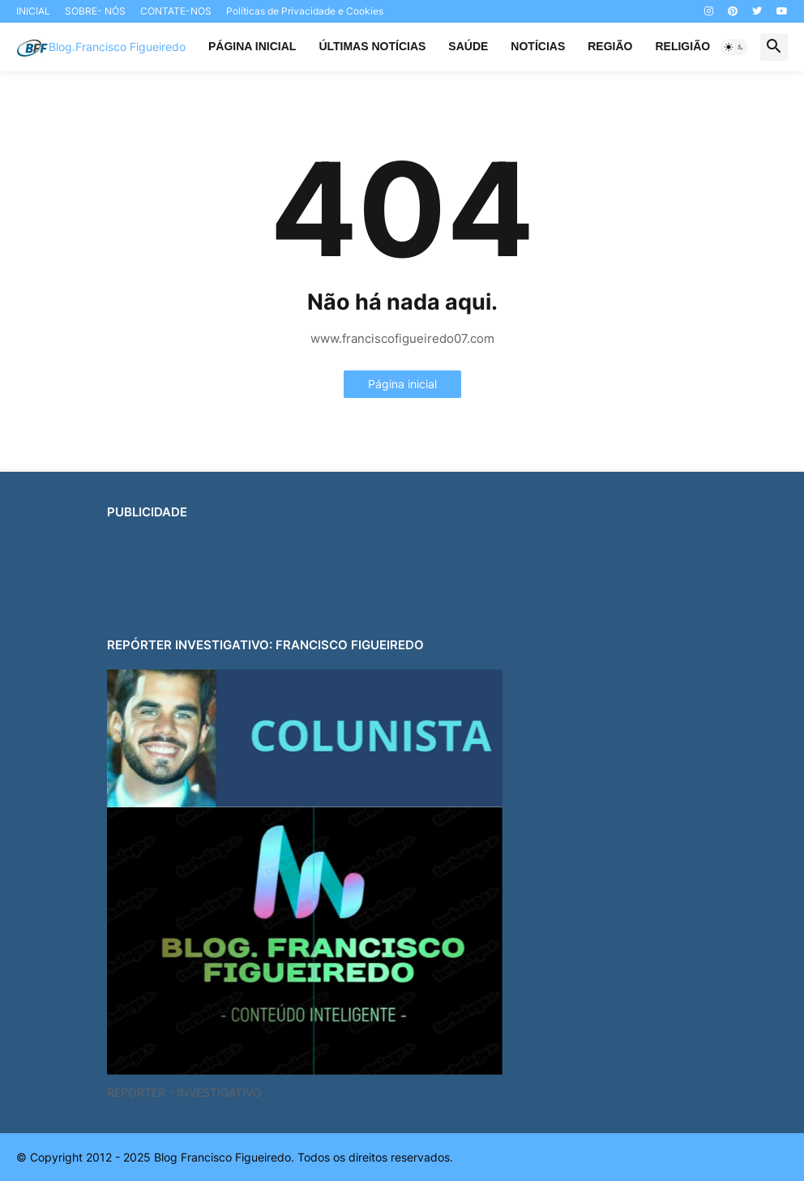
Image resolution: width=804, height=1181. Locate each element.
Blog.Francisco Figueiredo (117, 46)
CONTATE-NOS (176, 11)
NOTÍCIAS (538, 46)
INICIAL (33, 11)
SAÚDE (468, 46)
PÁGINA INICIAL (252, 46)
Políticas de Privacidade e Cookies (304, 11)
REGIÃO (610, 46)
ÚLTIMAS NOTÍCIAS (372, 46)
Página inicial (402, 384)
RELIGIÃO (682, 46)
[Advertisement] (402, 573)
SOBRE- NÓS (95, 11)
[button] (734, 47)
